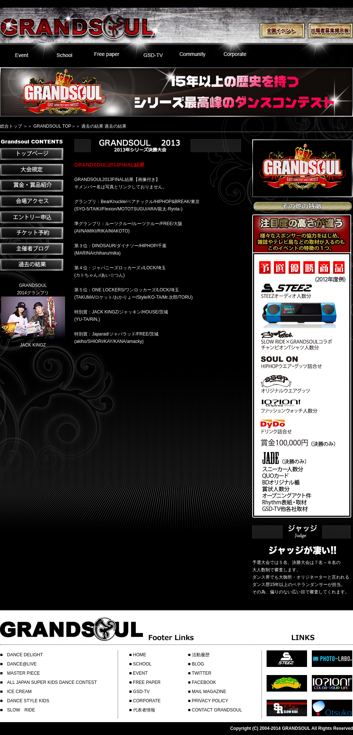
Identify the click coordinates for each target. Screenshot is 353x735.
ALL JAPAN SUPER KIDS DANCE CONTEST (52, 682)
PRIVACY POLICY (210, 700)
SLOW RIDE (21, 710)
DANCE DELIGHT (25, 654)
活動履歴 (201, 654)
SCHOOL (142, 664)
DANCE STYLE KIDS (28, 700)
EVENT (140, 673)
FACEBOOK (204, 682)
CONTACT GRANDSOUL (217, 710)
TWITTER (201, 673)
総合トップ (11, 126)
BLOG (198, 664)
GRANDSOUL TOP (52, 126)
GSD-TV (141, 691)
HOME (139, 654)
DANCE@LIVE (21, 664)
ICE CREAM (19, 691)
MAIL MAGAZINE (209, 691)
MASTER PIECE (23, 673)
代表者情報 (144, 710)
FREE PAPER (147, 682)
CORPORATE (147, 700)
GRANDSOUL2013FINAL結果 (109, 165)
